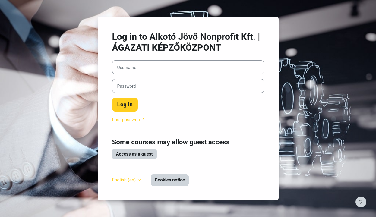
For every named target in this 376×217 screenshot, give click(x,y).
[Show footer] (360, 202)
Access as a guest (134, 154)
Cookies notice (170, 180)
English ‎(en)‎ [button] (124, 180)
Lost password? (128, 119)
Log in (125, 104)
